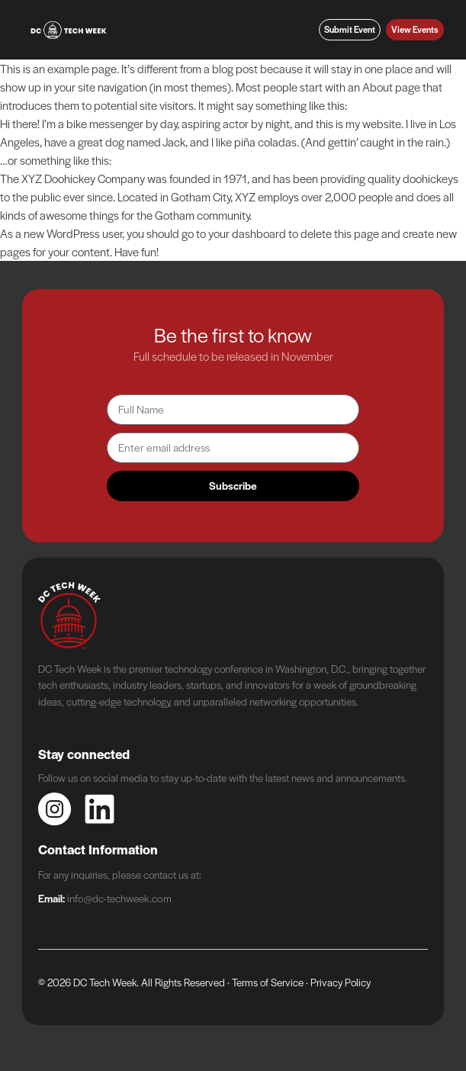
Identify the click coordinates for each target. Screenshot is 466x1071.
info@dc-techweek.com (119, 897)
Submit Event (349, 29)
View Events (415, 29)
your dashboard (247, 233)
